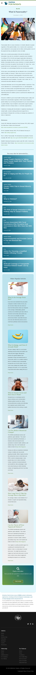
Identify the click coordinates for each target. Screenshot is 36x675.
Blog (18, 8)
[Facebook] (30, 624)
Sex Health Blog (23, 656)
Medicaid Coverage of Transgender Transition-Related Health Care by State (16, 265)
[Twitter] (28, 624)
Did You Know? (23, 658)
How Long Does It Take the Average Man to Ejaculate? (17, 494)
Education (3, 639)
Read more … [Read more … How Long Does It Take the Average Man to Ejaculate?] (11, 505)
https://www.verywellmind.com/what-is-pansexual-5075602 (14, 127)
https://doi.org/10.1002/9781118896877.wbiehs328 (21, 137)
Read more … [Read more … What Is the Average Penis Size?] (11, 325)
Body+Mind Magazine (21, 541)
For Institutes (4, 656)
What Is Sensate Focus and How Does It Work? (17, 394)
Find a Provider (23, 660)
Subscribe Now (23, 662)
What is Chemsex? (10, 199)
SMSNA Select (4, 654)
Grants (3, 642)
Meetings (3, 641)
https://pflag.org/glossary (10, 132)
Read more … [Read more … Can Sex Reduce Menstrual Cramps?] (11, 473)
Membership (4, 637)
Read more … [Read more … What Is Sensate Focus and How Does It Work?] (11, 410)
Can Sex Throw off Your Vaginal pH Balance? (16, 526)
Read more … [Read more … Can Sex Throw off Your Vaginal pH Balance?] (11, 560)
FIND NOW (18, 581)
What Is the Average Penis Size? (17, 298)
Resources (4, 644)
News (2, 635)
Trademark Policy (21, 671)
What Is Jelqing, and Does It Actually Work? (17, 346)
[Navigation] (2, 3)
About (2, 633)
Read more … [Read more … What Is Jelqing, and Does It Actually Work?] (11, 372)
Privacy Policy (30, 671)
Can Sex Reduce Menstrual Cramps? (17, 431)
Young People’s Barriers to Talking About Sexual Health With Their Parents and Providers (18, 161)
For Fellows (4, 658)
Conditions (21, 654)
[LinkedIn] (32, 624)
